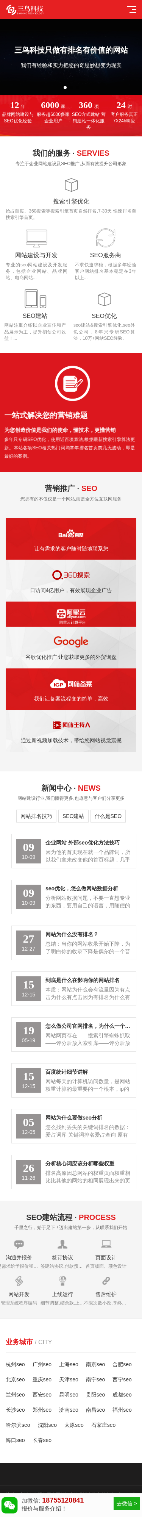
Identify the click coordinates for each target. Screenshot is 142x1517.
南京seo (95, 1364)
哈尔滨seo (18, 1425)
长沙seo (15, 1410)
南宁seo (95, 1379)
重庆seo (42, 1379)
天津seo (68, 1379)
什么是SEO (108, 816)
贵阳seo (95, 1395)
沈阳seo (47, 1425)
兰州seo (15, 1395)
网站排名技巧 (36, 816)
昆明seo (68, 1395)
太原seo (74, 1425)
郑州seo (42, 1410)
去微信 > (127, 1503)
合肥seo (122, 1364)
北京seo (15, 1379)
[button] (65, 87)
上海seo (68, 1364)
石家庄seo (103, 1425)
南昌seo (95, 1410)
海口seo (15, 1440)
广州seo (42, 1364)
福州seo (122, 1410)
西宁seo (122, 1379)
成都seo (122, 1395)
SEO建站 (73, 816)
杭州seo (15, 1364)
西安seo (42, 1395)
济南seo (68, 1410)
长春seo (42, 1440)
